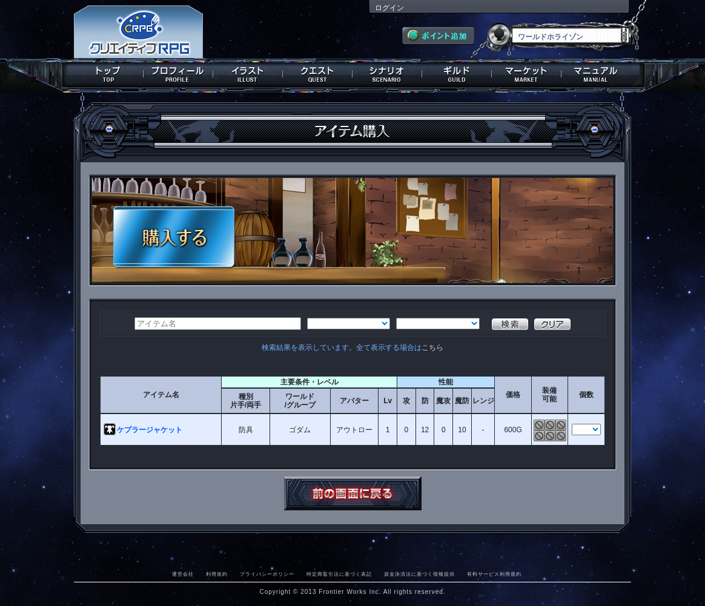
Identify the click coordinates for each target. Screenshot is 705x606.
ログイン (389, 8)
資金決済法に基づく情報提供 (419, 574)
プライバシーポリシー (267, 574)
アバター (354, 401)
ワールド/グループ (300, 400)
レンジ (483, 401)
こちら (432, 347)
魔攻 (443, 401)
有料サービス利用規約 (494, 574)
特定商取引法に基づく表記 (339, 574)
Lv (387, 401)
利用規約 (217, 574)
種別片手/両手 (245, 400)
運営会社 (183, 574)
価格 (513, 394)
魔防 (462, 401)
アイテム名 (161, 394)
